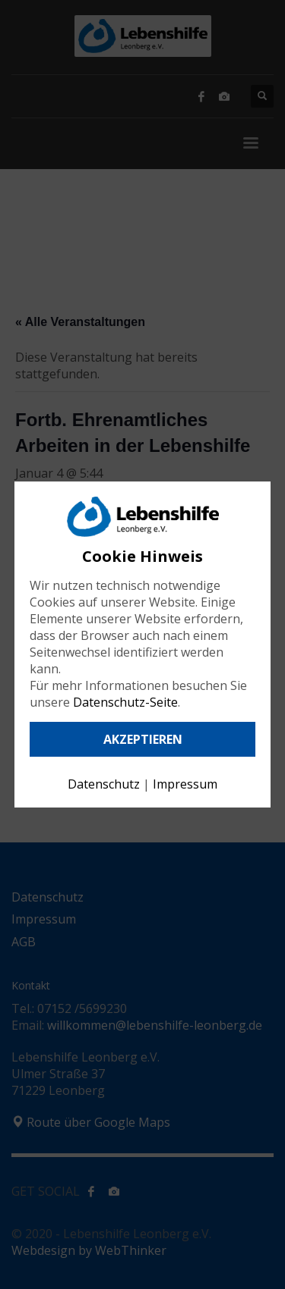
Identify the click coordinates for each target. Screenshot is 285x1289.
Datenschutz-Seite (125, 702)
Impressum (185, 784)
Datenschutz (104, 784)
